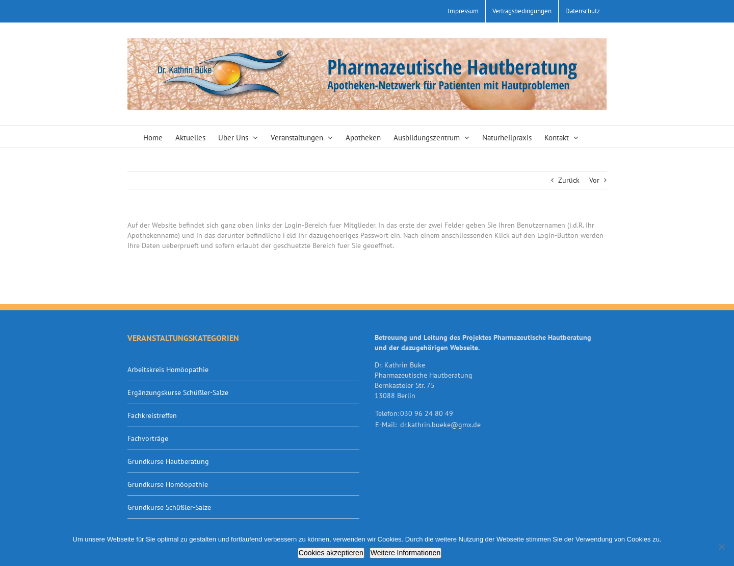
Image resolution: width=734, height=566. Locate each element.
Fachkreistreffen (152, 415)
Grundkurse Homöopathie (167, 484)
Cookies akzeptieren (331, 553)
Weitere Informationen (405, 553)
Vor (594, 180)
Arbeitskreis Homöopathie (167, 369)
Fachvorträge (147, 438)
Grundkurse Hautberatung (168, 461)
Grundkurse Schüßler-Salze (169, 507)
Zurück (569, 180)
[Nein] (721, 547)
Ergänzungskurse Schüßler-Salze (177, 392)
